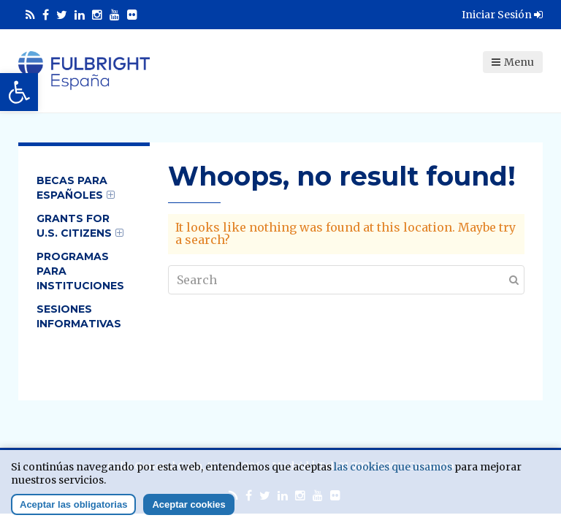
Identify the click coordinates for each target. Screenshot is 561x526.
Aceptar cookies (188, 504)
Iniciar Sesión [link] (502, 14)
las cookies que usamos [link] (393, 466)
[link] (19, 92)
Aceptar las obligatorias (73, 504)
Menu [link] (513, 62)
